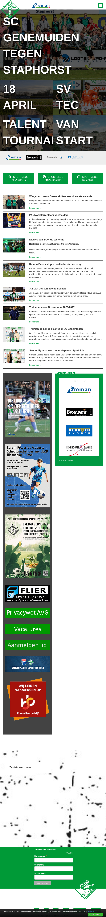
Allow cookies (95, 915)
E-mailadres (40, 856)
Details (91, 911)
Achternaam (40, 873)
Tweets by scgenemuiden (20, 767)
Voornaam (39, 865)
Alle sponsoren (67, 460)
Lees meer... (35, 208)
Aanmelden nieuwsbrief (45, 850)
